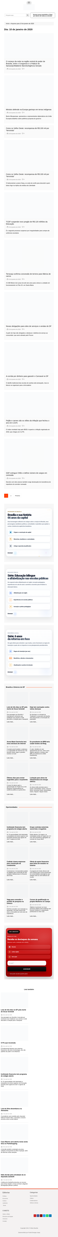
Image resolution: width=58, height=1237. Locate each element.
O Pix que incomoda (8, 1043)
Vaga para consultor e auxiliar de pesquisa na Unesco (15, 901)
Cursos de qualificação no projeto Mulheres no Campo (40, 900)
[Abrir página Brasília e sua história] (29, 532)
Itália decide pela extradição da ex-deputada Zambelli (13, 1176)
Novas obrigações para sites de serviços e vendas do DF (28, 326)
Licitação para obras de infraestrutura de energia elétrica (39, 779)
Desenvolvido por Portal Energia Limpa (29, 1232)
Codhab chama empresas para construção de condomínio (16, 863)
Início (7, 23)
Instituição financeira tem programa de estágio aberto (17, 828)
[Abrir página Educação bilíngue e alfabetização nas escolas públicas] (29, 593)
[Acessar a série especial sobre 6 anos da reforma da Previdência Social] (29, 653)
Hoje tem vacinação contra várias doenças (39, 708)
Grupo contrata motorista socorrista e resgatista (39, 828)
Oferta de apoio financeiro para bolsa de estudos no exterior (39, 863)
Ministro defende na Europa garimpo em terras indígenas (28, 110)
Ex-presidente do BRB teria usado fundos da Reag (40, 742)
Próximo (17, 495)
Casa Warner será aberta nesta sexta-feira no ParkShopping (14, 1142)
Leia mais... (10, 722)
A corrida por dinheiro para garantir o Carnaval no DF (27, 376)
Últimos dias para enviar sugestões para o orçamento (17, 779)
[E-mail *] (26, 963)
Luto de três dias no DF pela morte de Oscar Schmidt (17, 708)
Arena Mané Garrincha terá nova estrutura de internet (16, 742)
